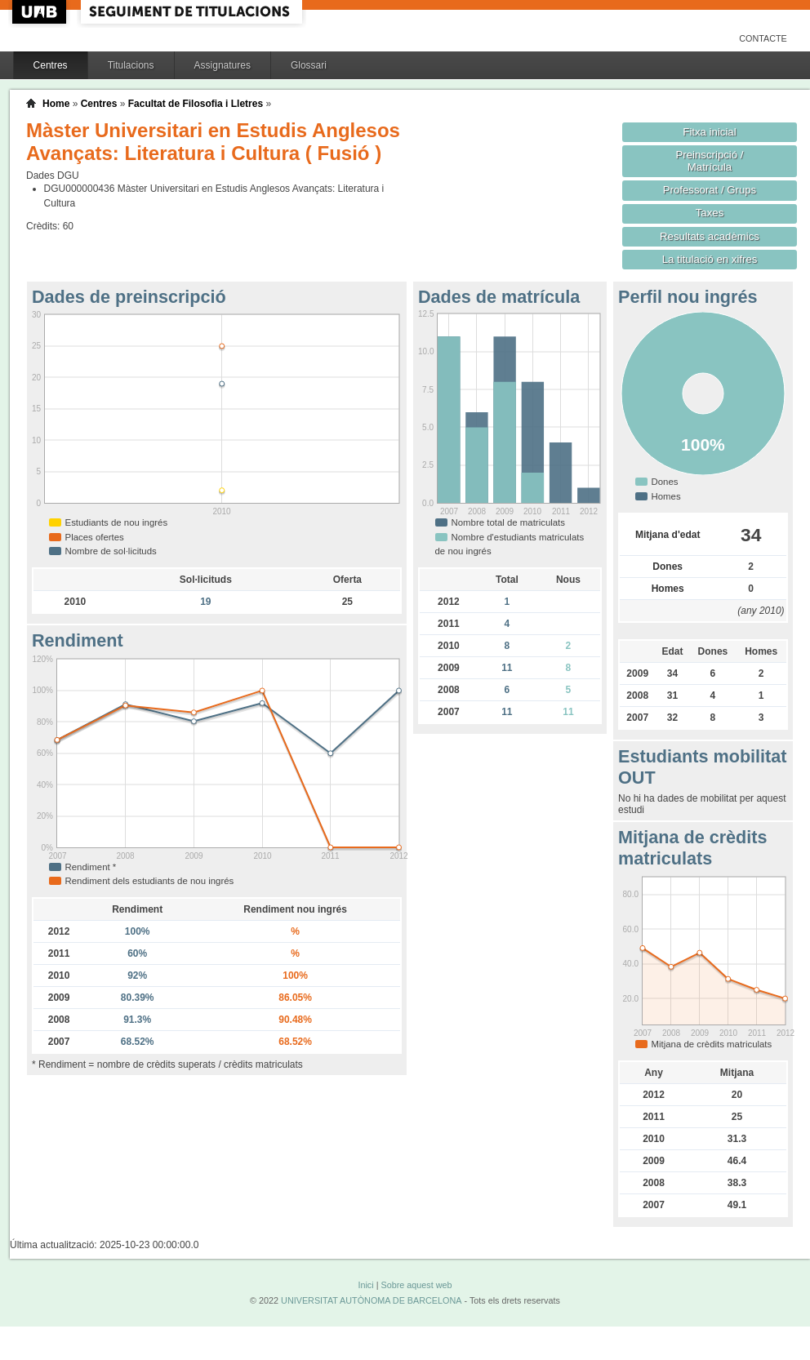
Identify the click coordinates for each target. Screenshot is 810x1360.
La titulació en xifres (710, 259)
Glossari (309, 65)
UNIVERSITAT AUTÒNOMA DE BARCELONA (371, 1300)
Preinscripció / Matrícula (710, 161)
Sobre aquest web (416, 1285)
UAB (41, 12)
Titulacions (131, 65)
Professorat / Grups (709, 190)
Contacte (763, 38)
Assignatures (222, 65)
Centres (50, 65)
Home (55, 103)
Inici (365, 1285)
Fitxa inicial (709, 132)
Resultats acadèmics (709, 236)
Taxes (710, 213)
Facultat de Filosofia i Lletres (195, 103)
